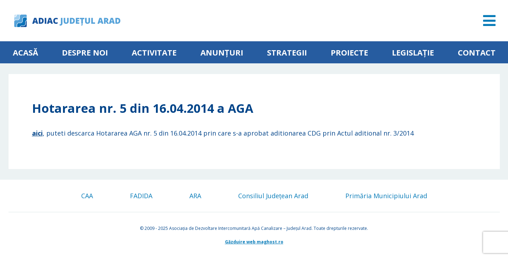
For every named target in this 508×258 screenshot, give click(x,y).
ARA (195, 195)
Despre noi (85, 52)
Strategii (287, 52)
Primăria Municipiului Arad (386, 195)
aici (37, 133)
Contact (477, 52)
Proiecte (349, 52)
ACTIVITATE (154, 52)
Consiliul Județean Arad (273, 195)
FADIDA (141, 195)
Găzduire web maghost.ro (254, 242)
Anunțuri (221, 52)
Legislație (413, 52)
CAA (87, 195)
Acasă (25, 52)
